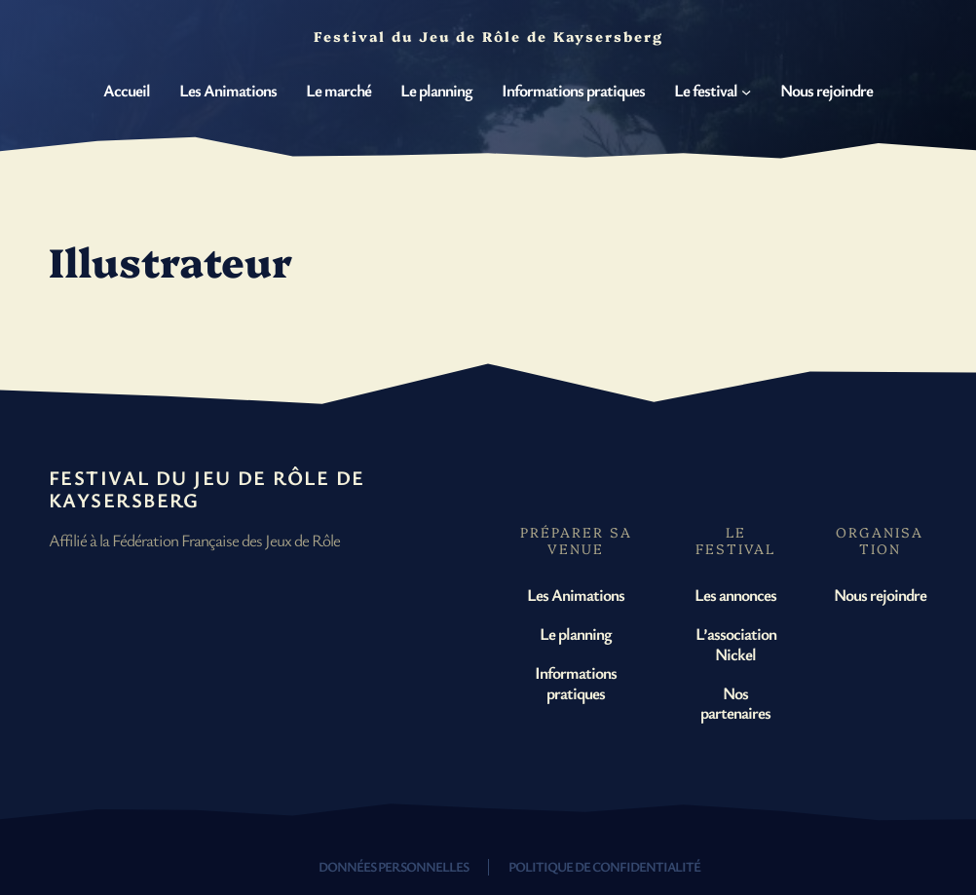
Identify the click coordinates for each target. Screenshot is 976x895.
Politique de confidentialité (604, 866)
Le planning (576, 633)
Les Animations (575, 594)
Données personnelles (394, 866)
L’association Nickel (735, 643)
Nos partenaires (735, 703)
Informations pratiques (576, 682)
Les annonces (735, 594)
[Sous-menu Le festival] (746, 90)
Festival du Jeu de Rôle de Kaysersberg (206, 488)
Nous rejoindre (880, 594)
